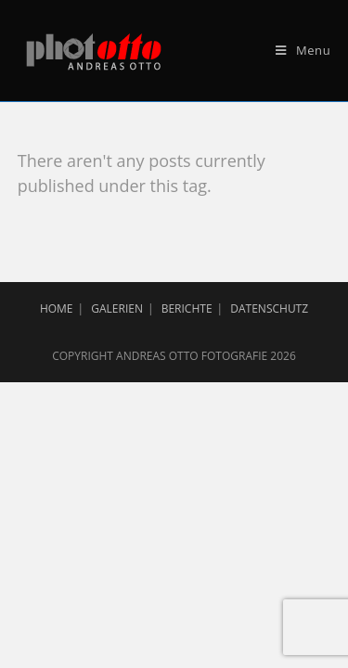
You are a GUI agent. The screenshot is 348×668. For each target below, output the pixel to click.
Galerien (117, 308)
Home (56, 308)
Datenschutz (269, 308)
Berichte (187, 308)
